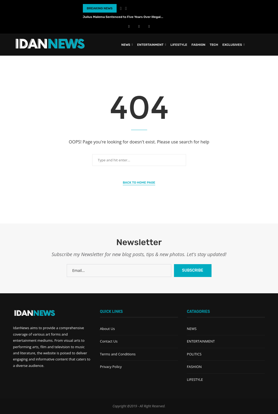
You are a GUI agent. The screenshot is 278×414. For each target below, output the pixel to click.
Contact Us (109, 341)
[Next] (126, 8)
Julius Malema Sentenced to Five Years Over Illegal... (123, 17)
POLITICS (194, 354)
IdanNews (21, 327)
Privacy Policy (111, 366)
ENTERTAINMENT (150, 45)
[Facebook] (129, 26)
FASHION (198, 45)
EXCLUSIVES (232, 45)
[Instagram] (149, 26)
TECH (214, 45)
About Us (107, 328)
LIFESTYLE (178, 45)
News (125, 45)
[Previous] (121, 8)
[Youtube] (139, 26)
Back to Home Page (139, 182)
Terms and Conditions (118, 354)
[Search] (262, 44)
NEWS (192, 328)
